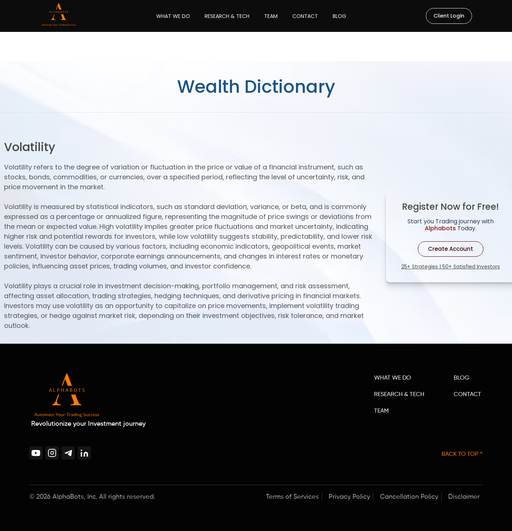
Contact (305, 16)
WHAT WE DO (392, 378)
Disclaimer (464, 497)
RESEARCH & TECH (399, 395)
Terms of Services (292, 497)
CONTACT (467, 395)
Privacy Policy (349, 497)
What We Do (173, 16)
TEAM (381, 411)
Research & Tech (227, 16)
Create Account (450, 249)
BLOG (461, 378)
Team (271, 16)
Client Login (449, 15)
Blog (339, 16)
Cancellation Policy (409, 497)
